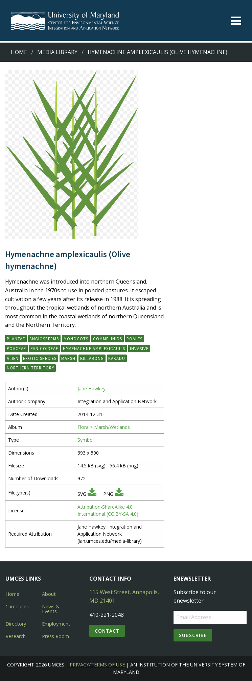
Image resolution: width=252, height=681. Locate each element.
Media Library (57, 52)
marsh (68, 358)
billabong (92, 358)
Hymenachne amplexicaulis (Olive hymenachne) (157, 52)
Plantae (16, 338)
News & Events (51, 608)
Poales (134, 338)
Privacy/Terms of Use (97, 664)
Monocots (76, 338)
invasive (139, 348)
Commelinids (107, 338)
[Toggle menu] (236, 21)
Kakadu (116, 358)
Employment (56, 624)
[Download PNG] (119, 494)
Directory (15, 624)
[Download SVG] (92, 494)
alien (13, 358)
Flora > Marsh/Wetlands (103, 427)
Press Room (55, 636)
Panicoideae (44, 348)
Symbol (85, 440)
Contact (107, 631)
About (49, 594)
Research (15, 636)
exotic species (39, 358)
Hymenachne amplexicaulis (94, 348)
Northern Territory (30, 367)
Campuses (17, 606)
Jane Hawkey (91, 388)
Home (19, 52)
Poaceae (16, 348)
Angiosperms (44, 338)
